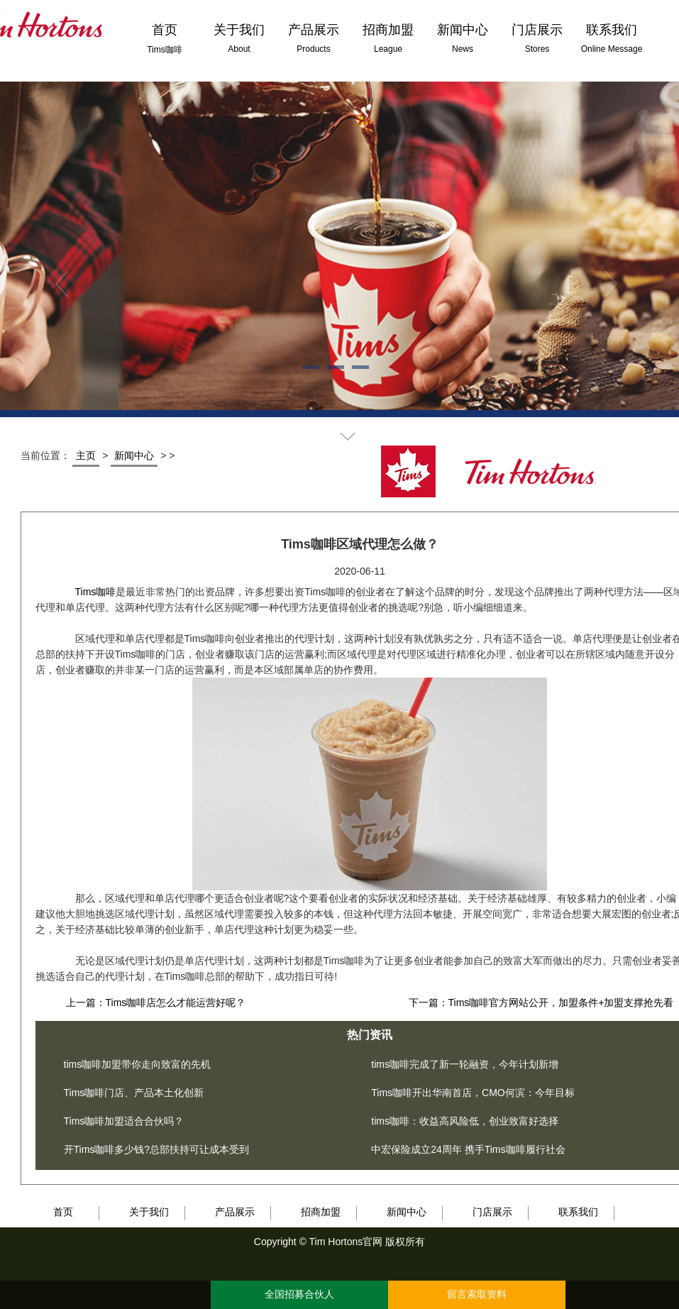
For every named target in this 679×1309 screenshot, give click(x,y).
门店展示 (492, 1211)
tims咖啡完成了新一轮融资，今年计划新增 (464, 1064)
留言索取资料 (477, 1294)
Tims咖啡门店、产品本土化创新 (134, 1092)
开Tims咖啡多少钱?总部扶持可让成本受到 (157, 1149)
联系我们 (578, 1211)
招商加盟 (321, 1211)
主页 (86, 455)
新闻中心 (134, 455)
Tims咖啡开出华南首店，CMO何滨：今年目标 (472, 1092)
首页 (63, 1211)
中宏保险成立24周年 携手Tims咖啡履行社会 (468, 1149)
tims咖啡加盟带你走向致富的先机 (137, 1064)
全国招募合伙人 (299, 1294)
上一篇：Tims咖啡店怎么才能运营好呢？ (156, 1002)
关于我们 (149, 1211)
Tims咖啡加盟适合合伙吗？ (124, 1121)
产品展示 (235, 1211)
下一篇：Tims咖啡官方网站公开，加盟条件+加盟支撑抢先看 (541, 1002)
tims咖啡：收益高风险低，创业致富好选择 (464, 1121)
